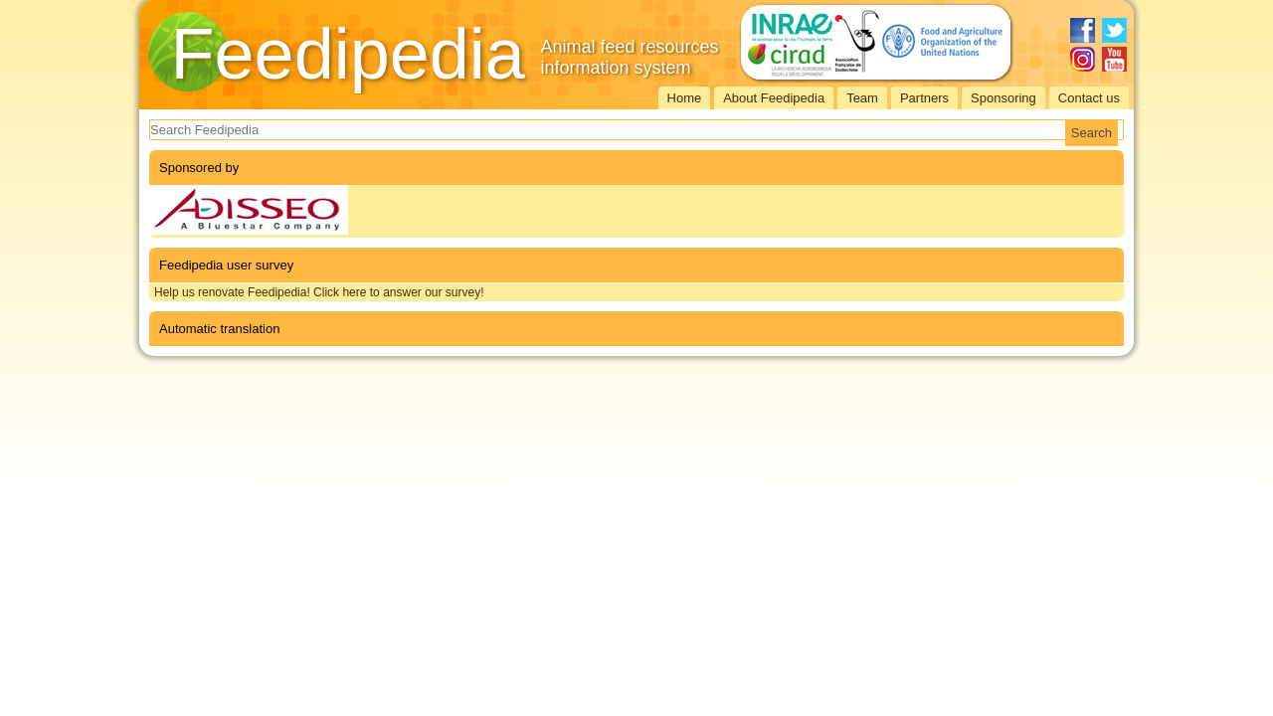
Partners (924, 97)
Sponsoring (1003, 97)
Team (862, 97)
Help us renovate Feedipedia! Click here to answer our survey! (319, 292)
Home (684, 97)
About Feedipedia (773, 97)
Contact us (1089, 97)
